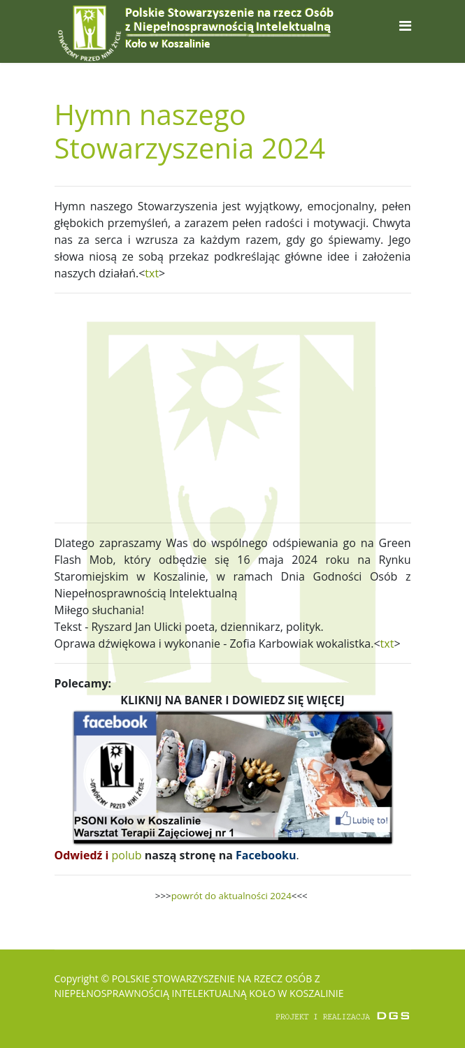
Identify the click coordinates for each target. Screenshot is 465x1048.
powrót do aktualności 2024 (231, 895)
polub (127, 855)
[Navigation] (405, 25)
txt (152, 273)
